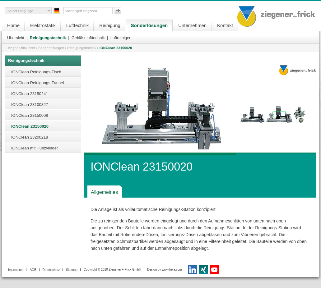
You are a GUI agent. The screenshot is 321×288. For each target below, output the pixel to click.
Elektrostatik (43, 25)
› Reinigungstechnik (80, 48)
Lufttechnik (77, 25)
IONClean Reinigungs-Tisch (36, 72)
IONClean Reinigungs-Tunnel (37, 82)
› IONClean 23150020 (114, 48)
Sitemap (71, 270)
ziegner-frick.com (21, 48)
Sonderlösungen (149, 25)
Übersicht (15, 37)
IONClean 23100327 (29, 104)
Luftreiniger (120, 37)
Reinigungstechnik (48, 37)
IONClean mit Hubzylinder (34, 148)
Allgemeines (104, 192)
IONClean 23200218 (29, 137)
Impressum (15, 270)
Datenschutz (51, 270)
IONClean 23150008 (29, 115)
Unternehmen (192, 25)
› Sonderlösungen (50, 48)
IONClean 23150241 (29, 93)
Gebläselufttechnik (88, 37)
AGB (33, 270)
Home (13, 25)
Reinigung (109, 25)
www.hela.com (172, 269)
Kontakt (225, 25)
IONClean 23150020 (30, 126)
